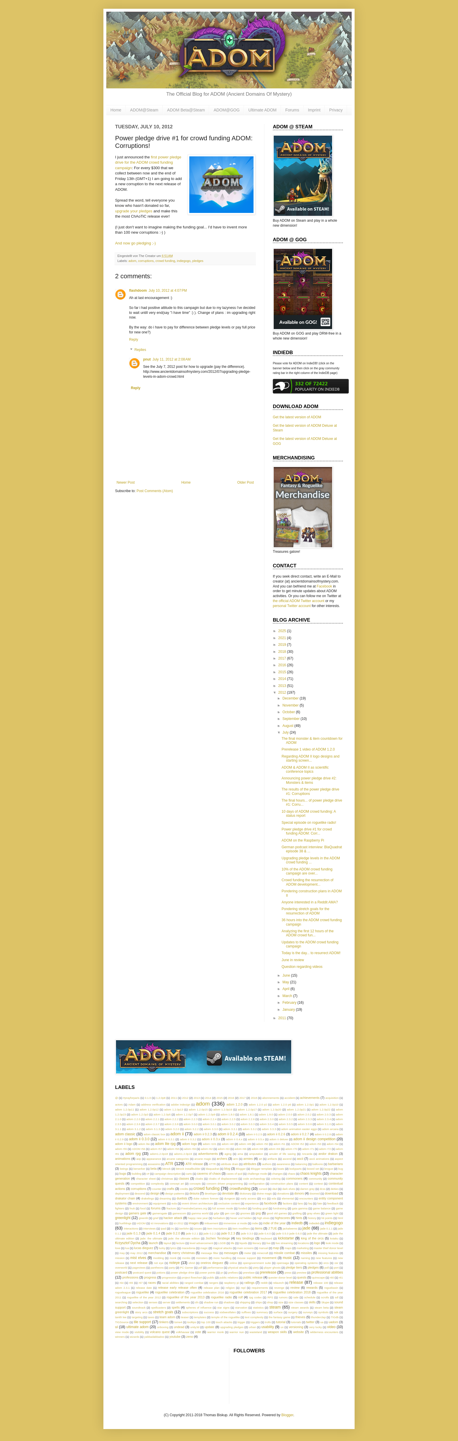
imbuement (211, 1223)
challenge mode (257, 1173)
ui (116, 1327)
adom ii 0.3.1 (166, 1139)
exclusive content (229, 1203)
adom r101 (209, 1144)
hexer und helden (241, 1218)
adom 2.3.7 (152, 1124)
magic (204, 1248)
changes (277, 1173)
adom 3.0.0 (190, 1124)
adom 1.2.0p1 (305, 1104)
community (315, 1178)
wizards (134, 1336)
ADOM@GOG (227, 110)
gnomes (245, 1213)
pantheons (157, 1267)
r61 (341, 1277)
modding (158, 1258)
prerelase (249, 1272)
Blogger (241, 1168)
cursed (263, 1188)
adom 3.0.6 (305, 1124)
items (259, 1228)
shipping (245, 1302)
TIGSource (122, 1322)
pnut (147, 359)
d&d (274, 1188)
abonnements (270, 1097)
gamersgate (159, 1213)
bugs (122, 1173)
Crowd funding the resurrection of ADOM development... (307, 882)
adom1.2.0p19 (183, 1153)
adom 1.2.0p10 (329, 1104)
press (287, 1272)
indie (255, 1223)
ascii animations (319, 1158)
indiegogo (184, 261)
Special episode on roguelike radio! (309, 823)
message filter (209, 1253)
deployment (122, 1193)
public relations (228, 1277)
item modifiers (241, 1228)
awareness (283, 1164)
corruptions (146, 261)
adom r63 (224, 1148)
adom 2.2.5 (229, 1119)
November (291, 705)
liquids (243, 1243)
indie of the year (274, 1223)
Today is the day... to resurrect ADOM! (311, 953)
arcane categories (177, 1158)
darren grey (307, 1188)
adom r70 (291, 1148)
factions (287, 1203)
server (167, 1302)
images (194, 1223)
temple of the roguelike (225, 1317)
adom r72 (325, 1148)
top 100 (206, 1322)
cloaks (199, 1178)
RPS (270, 1297)
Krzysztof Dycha (127, 1243)
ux (282, 1327)
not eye (159, 1263)
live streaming (284, 1243)
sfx (197, 1302)
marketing (302, 1248)
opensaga (283, 1263)
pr (222, 1272)
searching (121, 1302)
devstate (228, 1193)
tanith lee (120, 1317)
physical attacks (238, 1267)
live (268, 1243)
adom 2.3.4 (324, 1119)
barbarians (335, 1164)
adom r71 (308, 1148)
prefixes (233, 1272)
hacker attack (173, 1218)
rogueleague (123, 1292)
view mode (122, 1332)
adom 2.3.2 (286, 1119)
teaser (185, 1317)
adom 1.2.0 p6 (282, 1104)
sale (296, 1297)
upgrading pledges (232, 1327)
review (294, 1287)
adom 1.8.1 (247, 1114)
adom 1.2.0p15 (198, 1109)
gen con (230, 1213)
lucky (162, 1248)
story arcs (141, 1312)
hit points (327, 1218)
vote (198, 1332)
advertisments (208, 1153)
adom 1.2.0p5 (162, 1114)
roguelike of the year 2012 (144, 1297)
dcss (323, 1188)
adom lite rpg (165, 1144)
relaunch (278, 1282)
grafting (297, 1213)
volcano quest (160, 1332)
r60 (332, 1277)
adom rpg (133, 1154)
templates (200, 1317)
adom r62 (207, 1148)
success (209, 1312)
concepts (195, 1183)
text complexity (254, 1317)
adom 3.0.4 (267, 1124)
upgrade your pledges (133, 211)
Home (115, 110)
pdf (200, 1267)
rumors (283, 1297)
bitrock (166, 1168)
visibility (139, 1332)
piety (256, 1267)
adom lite (144, 1144)
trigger (241, 1322)
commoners (294, 1178)
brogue (328, 1168)
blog (227, 1168)
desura (194, 1193)
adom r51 (279, 1144)
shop (270, 1302)
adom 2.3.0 (267, 1119)
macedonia (188, 1248)
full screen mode (222, 1208)
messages (231, 1253)
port (336, 1267)
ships (258, 1302)
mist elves (138, 1258)
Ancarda (307, 1153)
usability (267, 1327)
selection (137, 1302)
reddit (264, 1282)
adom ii (177, 1134)
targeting (137, 1317)
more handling (222, 1258)
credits (184, 1188)
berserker (139, 1168)
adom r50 (262, 1144)
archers (222, 1158)
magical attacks (222, 1248)
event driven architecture (197, 1203)
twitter (310, 1322)
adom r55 (121, 1148)
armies (248, 1158)
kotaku (334, 1238)
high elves (263, 1218)
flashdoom (138, 290)
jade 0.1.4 (153, 1233)
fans (300, 1203)
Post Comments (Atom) (154, 491)
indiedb (297, 1223)
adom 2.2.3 (190, 1119)
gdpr (216, 1213)
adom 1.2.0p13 (173, 1109)
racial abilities (170, 1282)
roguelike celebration (170, 1292)
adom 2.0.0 (285, 1114)
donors (299, 1193)
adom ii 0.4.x (234, 1139)
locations (303, 1243)
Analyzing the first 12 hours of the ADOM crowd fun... (308, 933)
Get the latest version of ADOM (297, 417)
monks (186, 1258)
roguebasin (331, 1287)
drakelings (147, 1198)
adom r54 (333, 1144)
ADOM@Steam (144, 110)
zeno (189, 1336)
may (122, 1253)
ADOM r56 (138, 1148)
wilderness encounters (324, 1332)
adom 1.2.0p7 (184, 1114)
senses (153, 1302)
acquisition (332, 1097)
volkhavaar (182, 1332)
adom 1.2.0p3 (139, 1114)
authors (266, 1164)
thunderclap (318, 1317)
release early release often (177, 1287)
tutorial (280, 1322)
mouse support (246, 1258)
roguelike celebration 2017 (248, 1292)
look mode (332, 1243)
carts (189, 1173)
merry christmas (183, 1253)
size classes (295, 1302)
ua (322, 1322)
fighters (119, 1208)
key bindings (245, 1238)
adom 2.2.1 (152, 1119)
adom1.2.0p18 (159, 1153)
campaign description (168, 1173)
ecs (264, 1198)
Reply (133, 339)
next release (139, 1263)
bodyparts (295, 1168)
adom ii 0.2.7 (300, 1134)
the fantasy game (279, 1317)
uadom (333, 1322)
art (260, 1158)
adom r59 (190, 1148)
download (331, 1193)
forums (156, 1208)
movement (269, 1258)
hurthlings (125, 1223)
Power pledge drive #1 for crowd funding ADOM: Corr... (307, 831)
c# (147, 1173)
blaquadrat (212, 1168)
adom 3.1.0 (324, 1124)
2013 (282, 686)
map (276, 1248)
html (340, 1218)
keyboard (266, 1238)
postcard (121, 1272)
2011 (282, 1018)
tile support (142, 1322)
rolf (240, 1297)
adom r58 (173, 1148)
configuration (257, 1183)
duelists (182, 1198)
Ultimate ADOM (262, 110)
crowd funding (165, 261)
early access (248, 1198)
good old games (277, 1213)
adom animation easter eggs (299, 1129)
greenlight (123, 1218)
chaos (291, 1173)
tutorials (296, 1322)
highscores (282, 1218)
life (232, 1243)
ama (240, 1153)
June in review (293, 960)
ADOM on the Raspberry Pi (303, 840)
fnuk (132, 1208)
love (117, 1248)
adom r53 (315, 1144)
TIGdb (335, 1317)
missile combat (284, 1253)
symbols (323, 1312)
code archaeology (254, 1178)
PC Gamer (186, 1267)
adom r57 (156, 1148)
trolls (268, 1322)
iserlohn (184, 1228)
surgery (293, 1312)
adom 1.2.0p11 (124, 1109)
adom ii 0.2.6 (276, 1134)
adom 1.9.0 (266, 1114)
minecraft (262, 1253)
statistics (258, 1307)
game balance (322, 1208)
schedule (309, 1297)
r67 (140, 1282)
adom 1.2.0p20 (271, 1109)
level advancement (201, 1243)
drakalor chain (125, 1198)
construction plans (281, 1183)
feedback (333, 1203)
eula (174, 1203)
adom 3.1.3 (153, 1129)
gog (258, 1213)
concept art (177, 1183)
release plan (211, 1287)
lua (127, 1248)
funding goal (260, 1208)
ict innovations (160, 1223)
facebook (270, 1203)
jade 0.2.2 (209, 1233)
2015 (282, 672)
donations (283, 1193)
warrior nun (237, 1332)
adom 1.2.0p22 (320, 1109)
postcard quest (142, 1272)
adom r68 (257, 1148)
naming (305, 1258)
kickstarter (286, 1238)
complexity (157, 1183)
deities (335, 1188)
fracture (171, 1208)
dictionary (245, 1193)
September (291, 719)
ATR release (194, 1164)
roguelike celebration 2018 (291, 1292)
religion (230, 1287)
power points (207, 1272)
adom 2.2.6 (248, 1119)
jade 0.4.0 (265, 1233)
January (289, 1010)
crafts (170, 1188)
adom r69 (274, 1148)
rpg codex (255, 1297)
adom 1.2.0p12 (149, 1109)
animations (122, 1158)
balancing (301, 1164)
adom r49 (245, 1144)
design (154, 1193)
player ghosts (272, 1267)
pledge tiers (294, 1267)
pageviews (138, 1267)
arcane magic (202, 1158)
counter (157, 1188)
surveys (308, 1312)
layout (167, 1243)
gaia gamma (300, 1208)
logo (317, 1243)
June (286, 975)
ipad (163, 1228)
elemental (288, 1198)
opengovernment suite (257, 1263)
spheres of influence (198, 1307)
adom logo (189, 1144)
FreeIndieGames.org (194, 1208)
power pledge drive (182, 1272)
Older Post (245, 482)
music (287, 1258)
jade (306, 1228)
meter (247, 1253)
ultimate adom (137, 1327)
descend (140, 1193)
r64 (121, 1282)
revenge (279, 1287)
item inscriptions (217, 1228)
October (289, 712)
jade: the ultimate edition (184, 1238)
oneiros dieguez (212, 1263)
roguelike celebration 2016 (207, 1292)
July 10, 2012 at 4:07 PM (168, 290)
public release (253, 1277)
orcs (326, 1263)
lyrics (173, 1248)
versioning (296, 1327)
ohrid (192, 1263)
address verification (153, 1104)
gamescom (179, 1213)
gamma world (200, 1213)
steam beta (322, 1307)
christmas (167, 1178)
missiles (306, 1253)
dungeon (229, 1198)
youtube (175, 1336)
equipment (159, 1203)
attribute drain (229, 1164)
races (152, 1282)
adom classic (125, 1134)
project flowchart (192, 1277)
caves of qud (234, 1173)
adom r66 (241, 1148)
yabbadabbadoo (154, 1336)
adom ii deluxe (279, 1139)
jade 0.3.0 (247, 1233)
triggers (255, 1322)
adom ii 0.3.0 (139, 1139)
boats (280, 1168)
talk (336, 1312)
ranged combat (193, 1282)
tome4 (178, 1322)
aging (228, 1153)
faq (310, 1203)
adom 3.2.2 (192, 1129)
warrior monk (215, 1332)
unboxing (163, 1327)
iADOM (141, 1223)
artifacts (272, 1158)
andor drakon (328, 1153)
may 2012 (136, 1253)
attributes (249, 1164)
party (172, 1267)
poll (327, 1267)
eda (274, 1198)
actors (119, 1104)
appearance (153, 1158)
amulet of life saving (282, 1153)
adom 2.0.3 (324, 1114)
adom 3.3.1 (230, 1129)
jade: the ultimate (151, 1238)
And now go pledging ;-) (135, 243)
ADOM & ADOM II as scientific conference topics (305, 769)
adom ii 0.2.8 (323, 1134)
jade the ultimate (317, 1233)
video (331, 1327)
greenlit (143, 1218)
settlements (183, 1302)
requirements (260, 1287)
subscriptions (190, 1312)
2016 (282, 665)
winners (120, 1336)
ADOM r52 (297, 1144)
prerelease (268, 1272)
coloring (276, 1178)
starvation (241, 1307)
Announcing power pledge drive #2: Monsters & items (309, 780)
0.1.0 (148, 1097)
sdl (336, 1297)
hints (299, 1218)
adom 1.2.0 (234, 1104)
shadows (229, 1302)
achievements (310, 1097)
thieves (300, 1317)
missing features (328, 1253)
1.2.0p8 (161, 1097)
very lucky (315, 1327)
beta (153, 1168)
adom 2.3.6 (133, 1124)
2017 (282, 658)
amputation (256, 1153)
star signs (223, 1307)
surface (277, 1312)
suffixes (246, 1312)
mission (120, 1258)
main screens (245, 1248)
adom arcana (330, 1129)
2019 (282, 645)
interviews (149, 1228)
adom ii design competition (314, 1139)
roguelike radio (221, 1297)
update (209, 1327)
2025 (282, 631)
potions (161, 1272)
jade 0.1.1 (326, 1228)
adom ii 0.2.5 (254, 1134)
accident (289, 1097)
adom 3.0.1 (209, 1124)
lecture (180, 1243)
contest (318, 1183)
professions (130, 1277)
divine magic (264, 1193)
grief (156, 1218)
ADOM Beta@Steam (186, 110)
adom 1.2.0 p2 (258, 1104)
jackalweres (290, 1228)
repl (243, 1287)
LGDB (222, 1243)
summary (262, 1312)
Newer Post (126, 482)
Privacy (336, 110)
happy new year (198, 1218)
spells (175, 1307)
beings (124, 1168)
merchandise (157, 1253)
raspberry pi (231, 1282)
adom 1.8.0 (228, 1114)
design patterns (174, 1193)
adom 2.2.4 (209, 1119)
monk (173, 1258)
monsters (201, 1258)
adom (132, 261)
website (298, 1332)
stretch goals (163, 1312)
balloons (318, 1164)
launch (153, 1243)
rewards (312, 1287)
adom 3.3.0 (211, 1129)
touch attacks (224, 1322)
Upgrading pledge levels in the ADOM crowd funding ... (311, 860)
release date (144, 1287)
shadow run (211, 1302)
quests (301, 1277)
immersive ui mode (235, 1223)
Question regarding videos (302, 967)
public (210, 1277)
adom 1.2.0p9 (206, 1114)
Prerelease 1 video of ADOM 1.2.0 (308, 749)
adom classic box (154, 1134)
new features (324, 1258)
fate (319, 1203)
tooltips (191, 1322)
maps (288, 1248)
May (286, 982)
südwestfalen (227, 1312)
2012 (282, 692)
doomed (315, 1193)
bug (340, 1168)
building (136, 1173)
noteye (174, 1263)
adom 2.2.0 (133, 1119)
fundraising (280, 1208)
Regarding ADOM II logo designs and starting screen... (310, 758)
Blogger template (261, 1168)
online (233, 1263)
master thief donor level (328, 1248)
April (286, 989)
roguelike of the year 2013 (185, 1297)
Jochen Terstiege (218, 1238)
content (303, 1183)
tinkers (164, 1322)
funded (242, 1208)
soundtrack (138, 1307)
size (280, 1302)
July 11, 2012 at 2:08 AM (171, 359)
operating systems (306, 1263)
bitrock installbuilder (188, 1168)
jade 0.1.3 (133, 1233)
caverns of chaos (209, 1173)
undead (179, 1327)
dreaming (165, 1198)
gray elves (313, 1213)
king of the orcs (312, 1238)
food (143, 1208)
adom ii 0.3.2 (188, 1139)
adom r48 (228, 1144)
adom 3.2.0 (172, 1129)
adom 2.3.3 (305, 1119)
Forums (292, 110)
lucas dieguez (143, 1248)
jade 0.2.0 (173, 1233)
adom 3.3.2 (249, 1129)
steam (275, 1307)
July (286, 732)
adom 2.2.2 (171, 1119)
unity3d (194, 1327)
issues (198, 1228)
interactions (131, 1228)
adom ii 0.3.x (211, 1139)
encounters (306, 1198)
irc (172, 1228)
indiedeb (314, 1223)
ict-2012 (178, 1223)
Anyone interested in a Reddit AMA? (310, 902)
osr (336, 1263)
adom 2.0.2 (304, 1114)
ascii (300, 1158)
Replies (140, 350)
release (296, 1282)
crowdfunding (240, 1189)
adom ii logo (123, 1144)
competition (138, 1183)
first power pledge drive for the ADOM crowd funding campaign (148, 162)
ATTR (212, 1164)
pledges (197, 261)
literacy (256, 1243)
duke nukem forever (205, 1198)
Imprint (314, 110)
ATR (169, 1163)
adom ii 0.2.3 (203, 1134)
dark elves (288, 1188)
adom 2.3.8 (171, 1124)
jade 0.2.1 (192, 1233)
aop (138, 1158)
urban (252, 1327)
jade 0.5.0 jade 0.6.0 (289, 1233)
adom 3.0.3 (248, 1124)
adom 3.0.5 (286, 1124)
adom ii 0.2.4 (228, 1134)
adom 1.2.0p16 (222, 1109)
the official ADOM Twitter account (298, 601)
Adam (132, 1104)
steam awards (300, 1307)
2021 (282, 638)
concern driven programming (225, 1183)
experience (252, 1203)
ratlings (249, 1282)
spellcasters (158, 1307)
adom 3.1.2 (133, 1129)
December (291, 698)
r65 (131, 1282)
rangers (213, 1282)
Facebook (324, 586)
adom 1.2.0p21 (296, 1109)
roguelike (142, 1292)
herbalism (219, 1218)
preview (301, 1272)
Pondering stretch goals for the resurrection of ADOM (305, 911)
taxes (151, 1317)
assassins (154, 1164)
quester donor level (280, 1277)
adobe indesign (180, 1104)
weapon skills (277, 1332)
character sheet (146, 1178)
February (289, 1003)
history (312, 1218)
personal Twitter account (292, 606)
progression (169, 1277)
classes (183, 1178)
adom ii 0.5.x (256, 1139)
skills (312, 1302)
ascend (287, 1158)
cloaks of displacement (223, 1178)
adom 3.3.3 (269, 1129)
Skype (325, 1302)
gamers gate (138, 1213)
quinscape (318, 1277)
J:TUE (272, 1228)
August (288, 726)
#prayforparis (131, 1097)
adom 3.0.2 (229, 1124)
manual (263, 1248)
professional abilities (327, 1272)
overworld (121, 1267)
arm (235, 1158)
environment (140, 1203)
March (287, 996)
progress (150, 1277)
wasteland (255, 1332)
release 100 (320, 1282)
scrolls (325, 1297)
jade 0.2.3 (228, 1233)
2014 (282, 679)
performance (215, 1267)
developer (211, 1193)
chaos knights (311, 1173)
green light (332, 1213)
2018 (282, 652)
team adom (167, 1317)
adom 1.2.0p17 (247, 1109)
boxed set (313, 1168)
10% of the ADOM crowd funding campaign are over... (307, 871)
